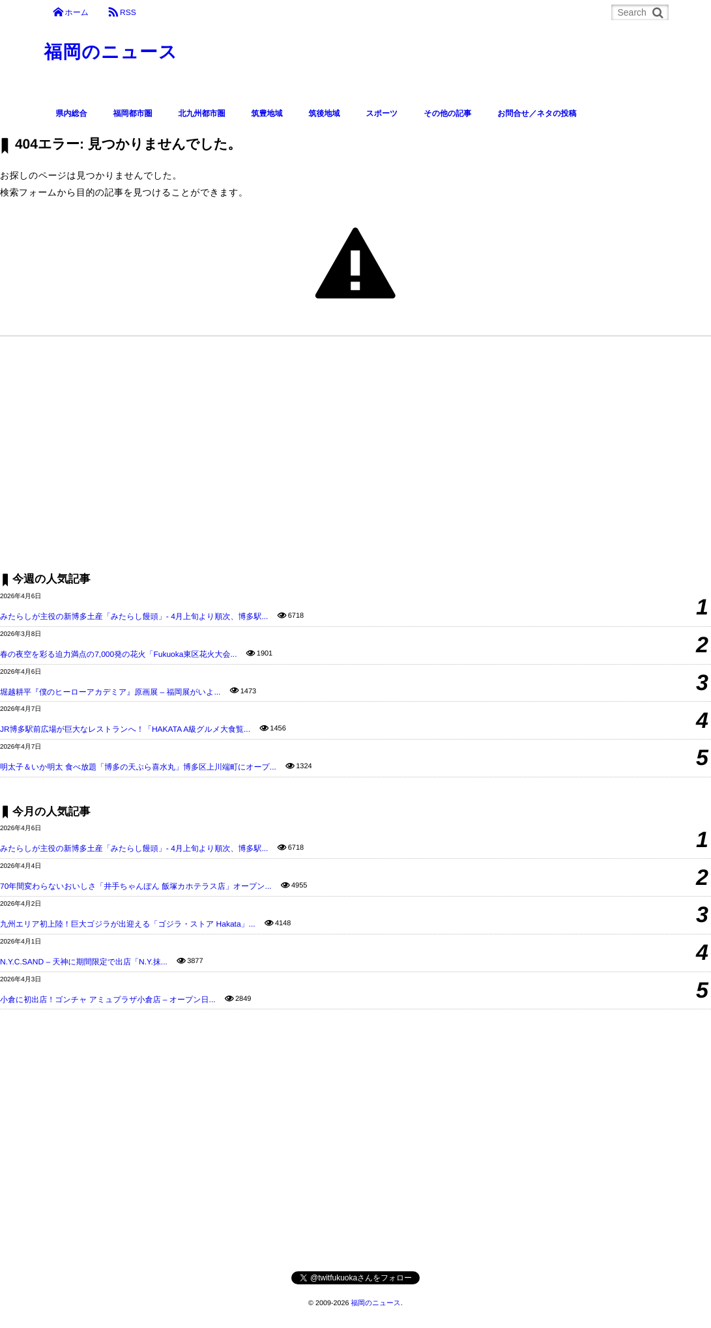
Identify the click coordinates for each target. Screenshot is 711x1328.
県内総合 (71, 113)
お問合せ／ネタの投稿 (536, 113)
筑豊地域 (267, 113)
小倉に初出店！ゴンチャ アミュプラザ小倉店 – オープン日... (108, 999)
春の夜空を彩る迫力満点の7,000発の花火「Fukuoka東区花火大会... (118, 654)
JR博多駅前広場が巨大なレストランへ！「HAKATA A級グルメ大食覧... (125, 729)
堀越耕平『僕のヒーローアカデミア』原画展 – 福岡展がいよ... (110, 692)
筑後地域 (324, 113)
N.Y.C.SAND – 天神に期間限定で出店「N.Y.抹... (83, 961)
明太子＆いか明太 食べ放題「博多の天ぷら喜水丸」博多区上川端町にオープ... (138, 767)
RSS (128, 12)
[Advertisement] (355, 453)
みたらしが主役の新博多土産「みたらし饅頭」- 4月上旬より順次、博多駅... (134, 616)
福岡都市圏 (132, 113)
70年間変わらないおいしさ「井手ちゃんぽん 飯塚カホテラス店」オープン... (136, 886)
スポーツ (382, 113)
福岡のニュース (111, 52)
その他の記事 (447, 113)
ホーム (77, 12)
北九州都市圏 (202, 113)
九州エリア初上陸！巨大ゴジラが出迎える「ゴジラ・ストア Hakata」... (127, 924)
